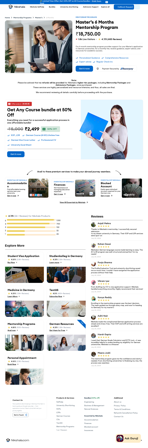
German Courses (63, 416)
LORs (58, 412)
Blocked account (91, 427)
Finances (87, 423)
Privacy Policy (120, 405)
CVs (58, 419)
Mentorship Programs (65, 426)
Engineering (89, 402)
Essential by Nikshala (93, 416)
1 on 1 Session (61, 430)
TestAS (59, 423)
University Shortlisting (65, 405)
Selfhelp (59, 402)
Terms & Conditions (122, 409)
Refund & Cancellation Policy (126, 413)
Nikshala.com (20, 440)
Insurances (88, 430)
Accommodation (91, 420)
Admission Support (91, 7)
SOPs (58, 409)
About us (117, 402)
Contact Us (118, 416)
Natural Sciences (91, 409)
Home (7, 17)
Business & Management (94, 405)
